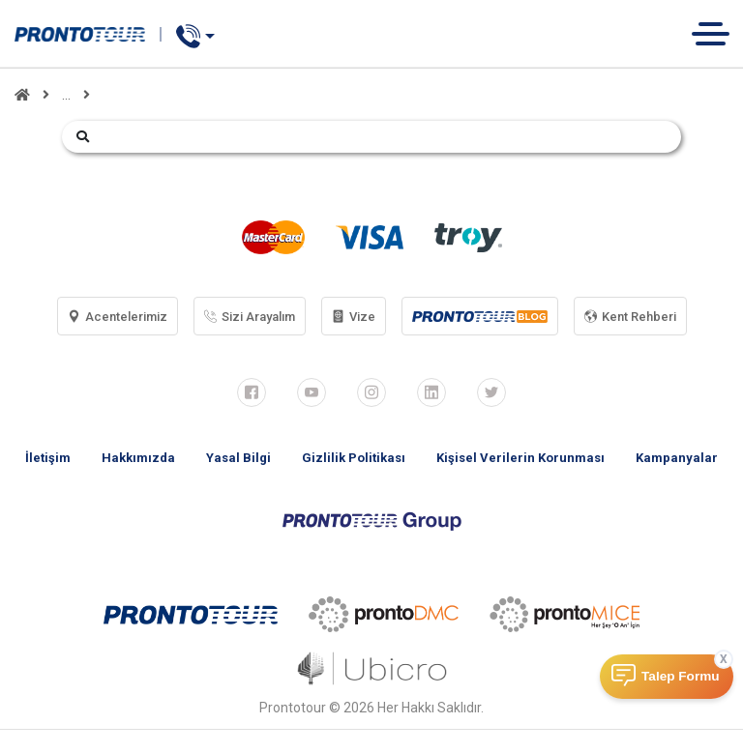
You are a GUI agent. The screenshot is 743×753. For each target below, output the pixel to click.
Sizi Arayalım (249, 316)
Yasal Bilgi (238, 457)
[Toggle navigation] (717, 33)
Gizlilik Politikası (353, 457)
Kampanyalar (677, 457)
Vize (353, 316)
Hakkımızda (138, 457)
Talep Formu (680, 676)
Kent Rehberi (630, 316)
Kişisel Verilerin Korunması (520, 457)
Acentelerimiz (117, 316)
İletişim (48, 457)
